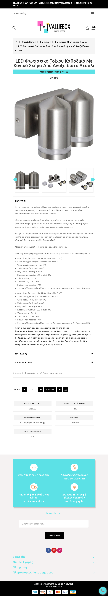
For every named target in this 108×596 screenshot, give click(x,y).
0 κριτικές (30, 373)
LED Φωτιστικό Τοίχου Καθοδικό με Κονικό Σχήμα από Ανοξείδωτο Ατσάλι (52, 48)
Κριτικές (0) (21, 354)
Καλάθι (50, 389)
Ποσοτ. (17, 389)
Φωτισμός (45, 42)
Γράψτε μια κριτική (51, 373)
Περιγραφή (20, 201)
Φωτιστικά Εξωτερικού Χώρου (71, 42)
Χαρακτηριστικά (23, 363)
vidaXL (32, 409)
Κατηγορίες (54, 13)
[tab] (54, 201)
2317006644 (31, 3)
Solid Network (66, 584)
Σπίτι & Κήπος (28, 42)
